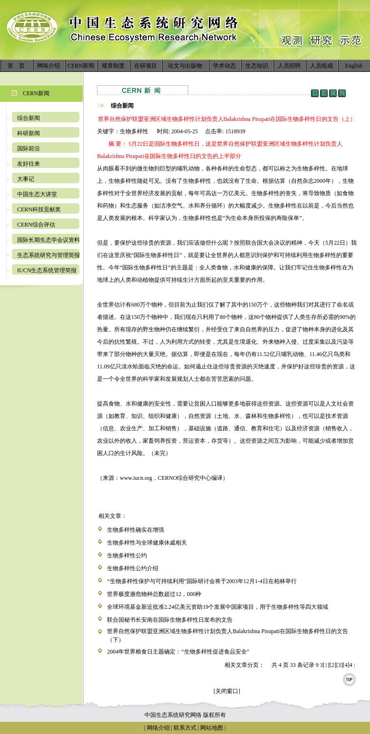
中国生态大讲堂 (37, 194)
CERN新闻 (81, 65)
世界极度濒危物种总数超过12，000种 (154, 594)
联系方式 (184, 727)
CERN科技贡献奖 (39, 209)
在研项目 (145, 65)
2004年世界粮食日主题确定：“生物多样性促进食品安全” (178, 651)
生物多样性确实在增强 (135, 529)
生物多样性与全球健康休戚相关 (147, 542)
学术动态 (224, 65)
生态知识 (256, 65)
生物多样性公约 (127, 555)
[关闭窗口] (227, 691)
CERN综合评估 (36, 224)
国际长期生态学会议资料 (48, 240)
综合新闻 (28, 118)
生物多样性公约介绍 (132, 568)
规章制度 (113, 65)
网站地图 (211, 727)
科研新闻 (28, 133)
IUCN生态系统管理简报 (47, 270)
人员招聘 (289, 65)
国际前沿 (28, 148)
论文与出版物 (185, 65)
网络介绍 (48, 65)
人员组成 (321, 65)
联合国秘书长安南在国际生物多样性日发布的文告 (170, 619)
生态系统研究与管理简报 (48, 255)
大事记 (25, 179)
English (354, 65)
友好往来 (28, 163)
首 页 (16, 65)
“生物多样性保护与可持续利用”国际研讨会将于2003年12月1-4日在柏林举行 (202, 581)
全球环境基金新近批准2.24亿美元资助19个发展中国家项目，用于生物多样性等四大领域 (217, 607)
